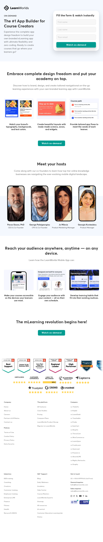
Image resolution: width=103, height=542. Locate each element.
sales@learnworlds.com (79, 491)
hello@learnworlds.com (79, 485)
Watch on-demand (76, 44)
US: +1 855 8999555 (82, 478)
